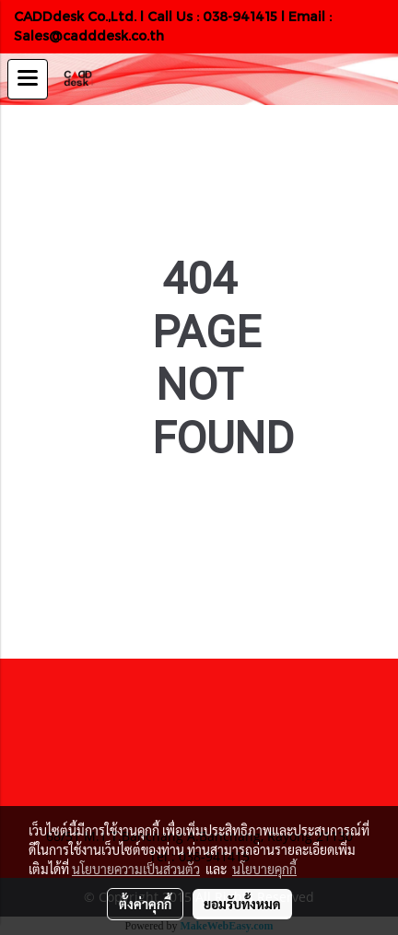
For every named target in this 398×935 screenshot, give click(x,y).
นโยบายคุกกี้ (264, 868)
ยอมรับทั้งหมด (242, 903)
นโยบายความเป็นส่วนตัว (136, 868)
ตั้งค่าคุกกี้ (145, 903)
